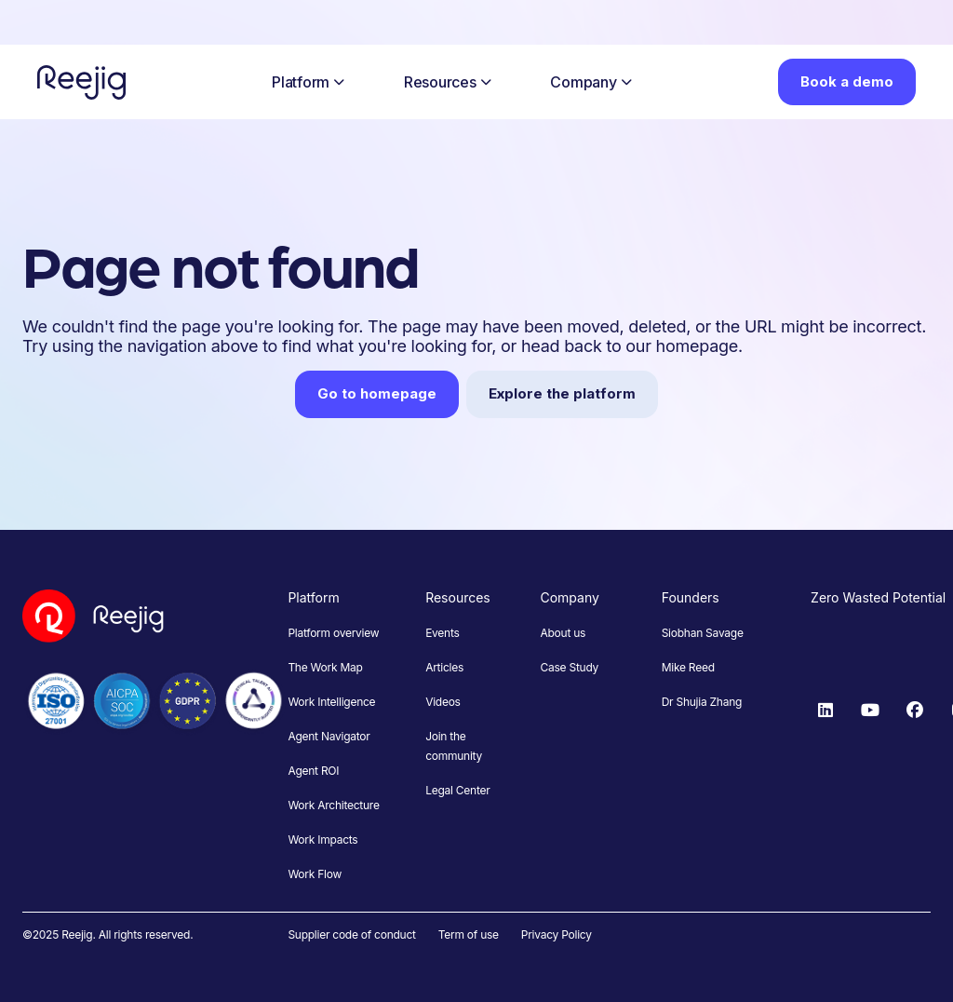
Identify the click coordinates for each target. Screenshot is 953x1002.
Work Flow (315, 874)
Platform (308, 82)
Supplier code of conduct (351, 934)
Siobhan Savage (703, 633)
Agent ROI (313, 771)
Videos (443, 702)
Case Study (569, 667)
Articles (444, 667)
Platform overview (333, 633)
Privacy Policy (556, 934)
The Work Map (325, 667)
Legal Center (457, 790)
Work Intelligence (331, 702)
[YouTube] (870, 710)
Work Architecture (333, 805)
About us (562, 633)
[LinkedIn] (825, 710)
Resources (447, 82)
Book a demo (846, 81)
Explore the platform (562, 393)
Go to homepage (376, 393)
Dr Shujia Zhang (702, 702)
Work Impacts (322, 839)
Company (590, 82)
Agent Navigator (328, 736)
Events (442, 633)
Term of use (468, 934)
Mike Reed (688, 667)
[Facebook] (915, 710)
